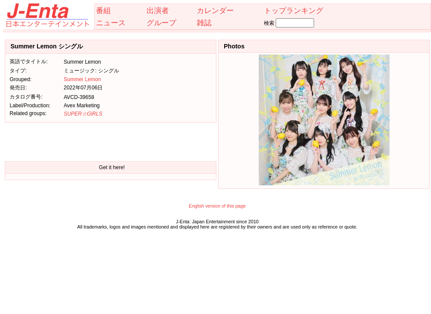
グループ (161, 22)
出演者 (158, 10)
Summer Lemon (82, 79)
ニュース (111, 22)
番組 (103, 10)
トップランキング (293, 10)
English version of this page (217, 205)
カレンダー (215, 10)
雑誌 (204, 22)
